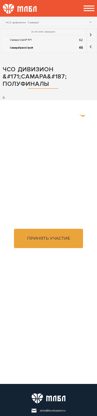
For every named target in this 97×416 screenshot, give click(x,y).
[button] (91, 47)
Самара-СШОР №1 (21, 39)
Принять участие (48, 238)
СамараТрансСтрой (21, 47)
